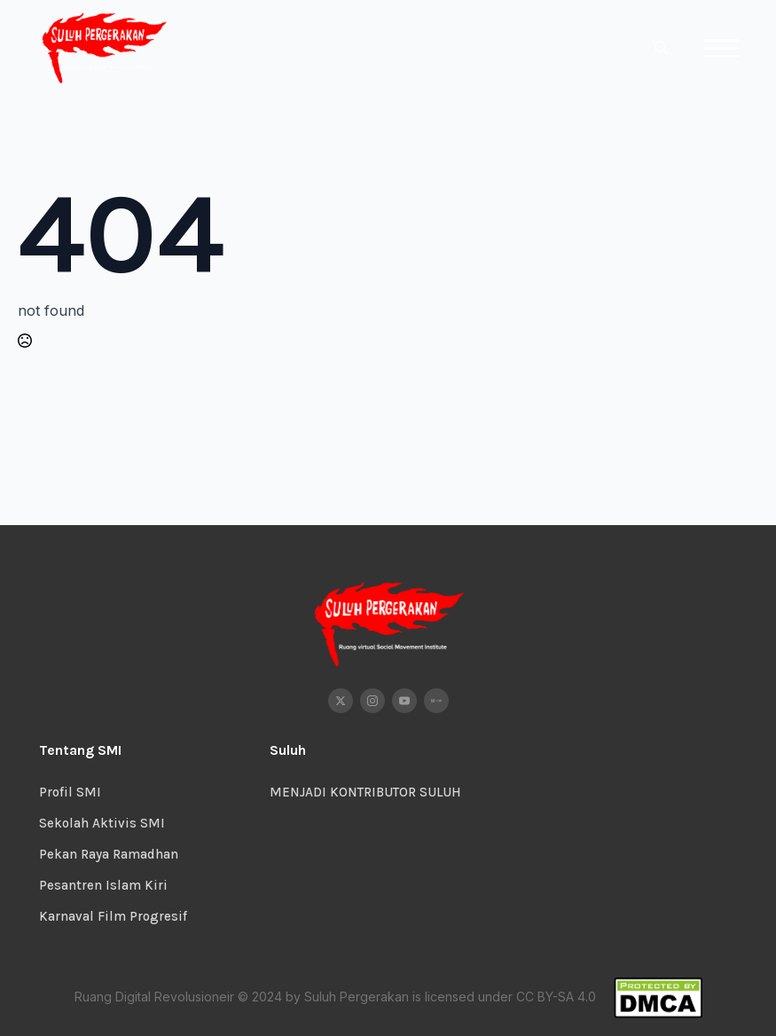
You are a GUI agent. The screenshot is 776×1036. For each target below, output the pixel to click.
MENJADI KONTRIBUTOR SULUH (365, 792)
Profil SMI (70, 792)
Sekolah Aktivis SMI (102, 823)
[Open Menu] (721, 48)
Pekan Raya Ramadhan (108, 854)
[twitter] (340, 700)
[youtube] (404, 700)
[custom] (436, 700)
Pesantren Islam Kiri (103, 885)
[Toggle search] (662, 48)
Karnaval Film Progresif (113, 916)
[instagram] (372, 700)
